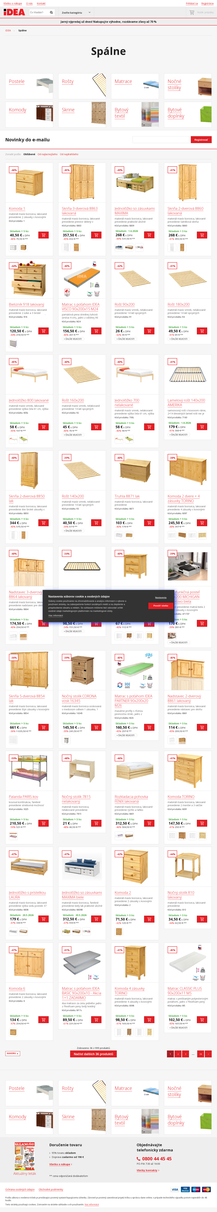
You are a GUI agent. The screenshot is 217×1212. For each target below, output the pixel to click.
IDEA (8, 30)
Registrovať (201, 139)
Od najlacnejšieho (48, 154)
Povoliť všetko (152, 606)
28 (200, 1054)
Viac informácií (55, 615)
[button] (76, 12)
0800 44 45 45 (157, 1158)
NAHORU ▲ (13, 1053)
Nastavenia (152, 597)
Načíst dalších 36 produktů (93, 1054)
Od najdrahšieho (69, 154)
